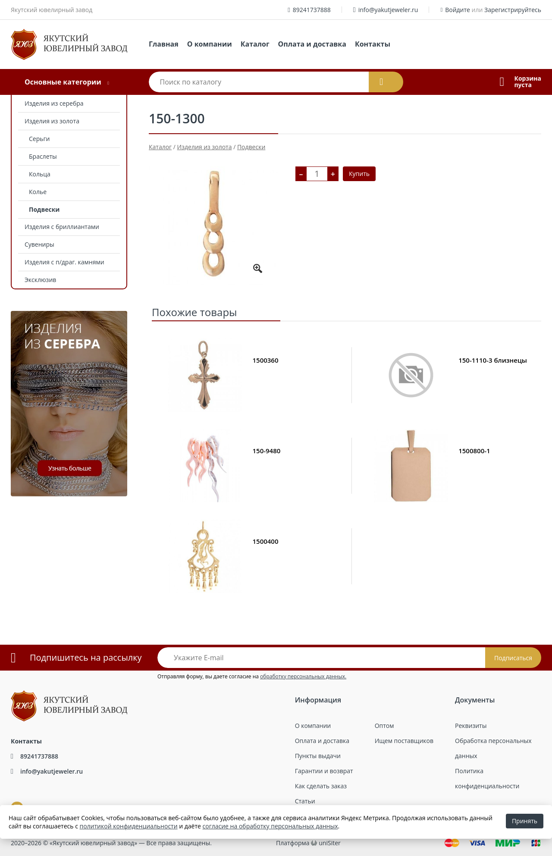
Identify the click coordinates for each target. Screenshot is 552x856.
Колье (38, 192)
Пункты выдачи (318, 756)
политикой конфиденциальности (129, 826)
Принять (524, 821)
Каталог (255, 44)
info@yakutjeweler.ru (388, 10)
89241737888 (312, 10)
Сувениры (39, 244)
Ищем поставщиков (404, 741)
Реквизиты (470, 725)
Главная (164, 44)
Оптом (384, 725)
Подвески (44, 209)
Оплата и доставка (312, 44)
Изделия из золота (52, 121)
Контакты (372, 44)
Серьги (39, 139)
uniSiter (330, 843)
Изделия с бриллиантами (62, 227)
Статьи (305, 801)
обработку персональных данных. (303, 676)
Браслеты (43, 156)
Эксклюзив (40, 280)
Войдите (457, 10)
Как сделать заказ (321, 786)
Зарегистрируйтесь (512, 10)
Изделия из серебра (54, 103)
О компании (209, 44)
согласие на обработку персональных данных (270, 826)
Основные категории (63, 82)
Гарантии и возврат (324, 771)
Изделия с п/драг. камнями (64, 262)
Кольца (39, 174)
